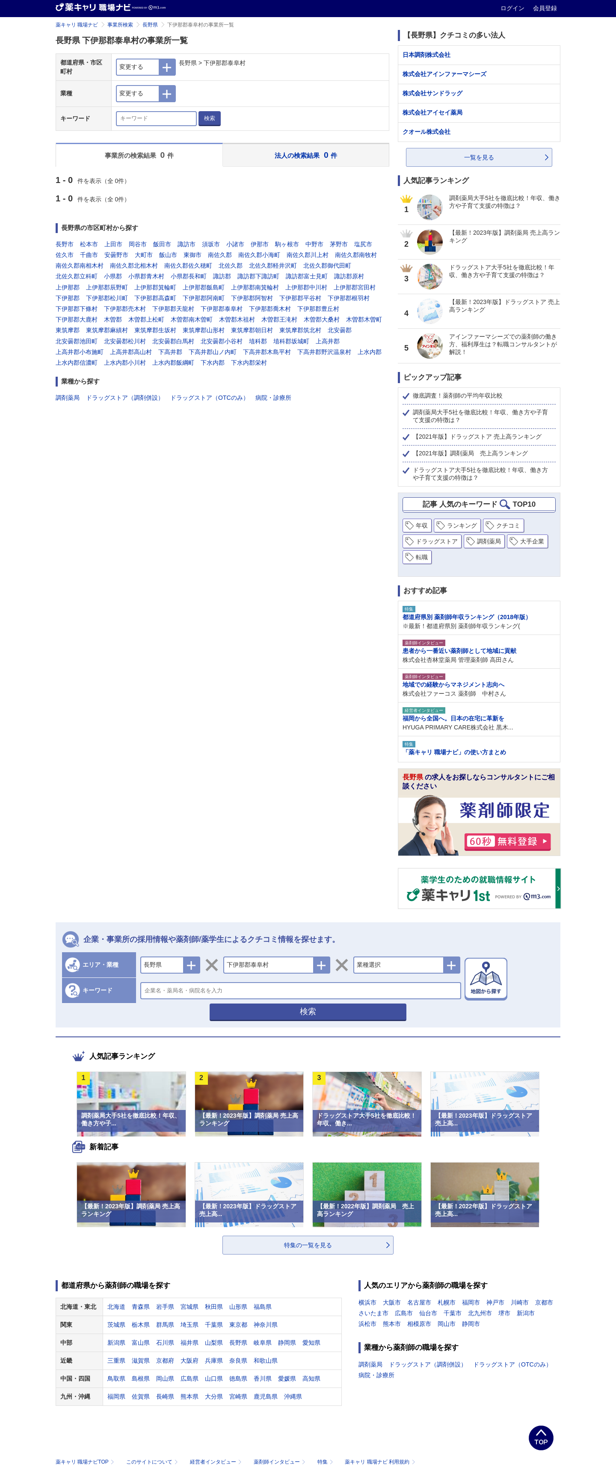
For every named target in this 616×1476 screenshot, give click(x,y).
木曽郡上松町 (146, 319)
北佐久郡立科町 (77, 276)
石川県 (165, 1342)
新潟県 (116, 1342)
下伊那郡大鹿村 (77, 319)
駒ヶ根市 (287, 244)
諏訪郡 (222, 276)
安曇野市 (116, 254)
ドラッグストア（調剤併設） (125, 397)
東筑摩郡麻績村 (107, 330)
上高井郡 (328, 341)
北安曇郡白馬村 (173, 341)
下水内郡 (213, 362)
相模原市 (419, 1323)
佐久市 (65, 254)
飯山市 (168, 254)
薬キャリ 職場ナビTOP (86, 1462)
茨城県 (116, 1324)
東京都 (238, 1324)
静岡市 (471, 1323)
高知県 (311, 1378)
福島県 (263, 1306)
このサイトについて (153, 1462)
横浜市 (367, 1302)
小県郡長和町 (189, 276)
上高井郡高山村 (131, 351)
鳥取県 (116, 1378)
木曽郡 (113, 319)
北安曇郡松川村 (125, 341)
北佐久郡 (231, 265)
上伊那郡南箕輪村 (255, 287)
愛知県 (311, 1342)
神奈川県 (266, 1324)
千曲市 (89, 254)
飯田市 (162, 244)
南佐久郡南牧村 (356, 254)
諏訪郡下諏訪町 (258, 276)
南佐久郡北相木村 (134, 265)
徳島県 (238, 1378)
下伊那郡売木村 (125, 308)
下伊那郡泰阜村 (222, 308)
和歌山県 (266, 1360)
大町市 (144, 254)
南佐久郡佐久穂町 (188, 265)
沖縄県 (293, 1396)
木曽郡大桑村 (322, 319)
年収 (422, 525)
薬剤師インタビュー (280, 1462)
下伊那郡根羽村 (349, 298)
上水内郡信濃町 (77, 362)
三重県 (116, 1360)
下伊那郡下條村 (77, 308)
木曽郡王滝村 (279, 319)
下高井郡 (170, 351)
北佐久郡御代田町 (327, 265)
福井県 (189, 1342)
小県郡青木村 (146, 276)
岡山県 (165, 1378)
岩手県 (165, 1306)
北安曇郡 (340, 330)
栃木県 (141, 1324)
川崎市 (520, 1302)
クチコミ (508, 525)
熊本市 (392, 1323)
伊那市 (260, 244)
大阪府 (189, 1360)
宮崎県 (238, 1396)
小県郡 (113, 276)
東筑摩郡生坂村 (155, 330)
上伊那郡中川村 (306, 287)
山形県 (238, 1306)
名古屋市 (419, 1302)
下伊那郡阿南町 (204, 298)
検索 (209, 118)
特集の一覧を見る (308, 1245)
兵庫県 (214, 1360)
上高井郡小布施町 (80, 351)
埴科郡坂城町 (291, 341)
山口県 (214, 1378)
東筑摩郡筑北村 (300, 330)
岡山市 (447, 1323)
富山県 (141, 1342)
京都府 (165, 1360)
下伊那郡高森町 (155, 298)
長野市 (65, 244)
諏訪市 (186, 244)
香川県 (263, 1378)
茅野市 (339, 244)
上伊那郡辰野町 (107, 287)
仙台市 (428, 1313)
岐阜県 (263, 1342)
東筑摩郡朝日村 (252, 330)
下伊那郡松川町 (107, 298)
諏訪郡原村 (349, 276)
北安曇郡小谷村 (222, 341)
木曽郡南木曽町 (192, 319)
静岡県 (287, 1342)
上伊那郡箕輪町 (155, 287)
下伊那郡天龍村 (173, 308)
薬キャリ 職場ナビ (77, 25)
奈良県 (238, 1360)
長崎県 (165, 1396)
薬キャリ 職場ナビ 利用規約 (380, 1462)
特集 (326, 1462)
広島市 (404, 1313)
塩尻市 (363, 244)
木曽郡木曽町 (364, 319)
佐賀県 (141, 1396)
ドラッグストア (437, 541)
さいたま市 (373, 1313)
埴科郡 (258, 341)
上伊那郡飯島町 (204, 287)
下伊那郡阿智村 (252, 298)
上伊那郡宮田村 (355, 287)
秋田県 (214, 1306)
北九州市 (480, 1313)
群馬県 (165, 1324)
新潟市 (526, 1313)
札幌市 (447, 1302)
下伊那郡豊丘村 (318, 308)
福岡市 (471, 1302)
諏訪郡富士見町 (307, 276)
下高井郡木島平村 (267, 351)
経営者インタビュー (216, 1462)
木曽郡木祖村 (237, 319)
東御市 (192, 254)
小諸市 (235, 244)
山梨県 (214, 1342)
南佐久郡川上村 (308, 254)
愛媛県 (287, 1378)
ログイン (513, 8)
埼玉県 (189, 1324)
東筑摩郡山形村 (204, 330)
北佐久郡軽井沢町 (273, 265)
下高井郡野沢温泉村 (324, 351)
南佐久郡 (220, 254)
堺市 (504, 1313)
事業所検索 (120, 25)
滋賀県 (141, 1360)
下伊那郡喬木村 (270, 308)
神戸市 (495, 1302)
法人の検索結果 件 (306, 155)
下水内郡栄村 (249, 362)
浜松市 (367, 1323)
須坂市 (211, 244)
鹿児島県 (266, 1396)
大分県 (214, 1396)
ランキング (462, 525)
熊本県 (189, 1396)
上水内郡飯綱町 (173, 362)
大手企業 (532, 541)
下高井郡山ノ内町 (213, 351)
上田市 (113, 244)
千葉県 (214, 1324)
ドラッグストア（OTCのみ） (209, 397)
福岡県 (116, 1396)
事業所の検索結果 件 (139, 155)
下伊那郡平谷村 (300, 298)
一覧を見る (479, 157)
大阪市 (392, 1302)
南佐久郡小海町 (259, 254)
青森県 (141, 1306)
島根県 (141, 1378)
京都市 (544, 1302)
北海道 (116, 1306)
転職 (422, 557)
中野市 (314, 244)
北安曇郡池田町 (77, 341)
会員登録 (545, 8)
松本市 (89, 244)
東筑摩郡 (68, 330)
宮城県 (189, 1306)
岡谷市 (138, 244)
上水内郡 (370, 351)
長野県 (150, 25)
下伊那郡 (68, 298)
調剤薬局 (68, 397)
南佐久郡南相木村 (80, 265)
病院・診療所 (273, 397)
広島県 (189, 1378)
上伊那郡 (68, 287)
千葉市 (453, 1313)
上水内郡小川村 (125, 362)
